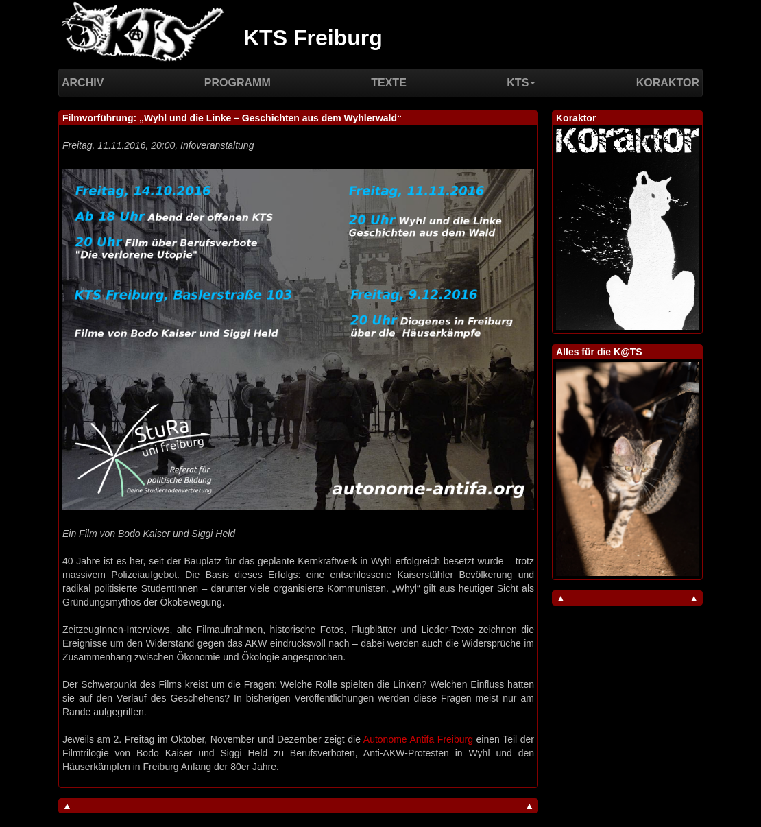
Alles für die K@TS (599, 351)
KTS (521, 82)
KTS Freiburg (313, 37)
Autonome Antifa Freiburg (418, 739)
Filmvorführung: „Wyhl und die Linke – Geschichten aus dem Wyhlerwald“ (232, 117)
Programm (237, 82)
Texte (389, 82)
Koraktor (667, 82)
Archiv (83, 82)
